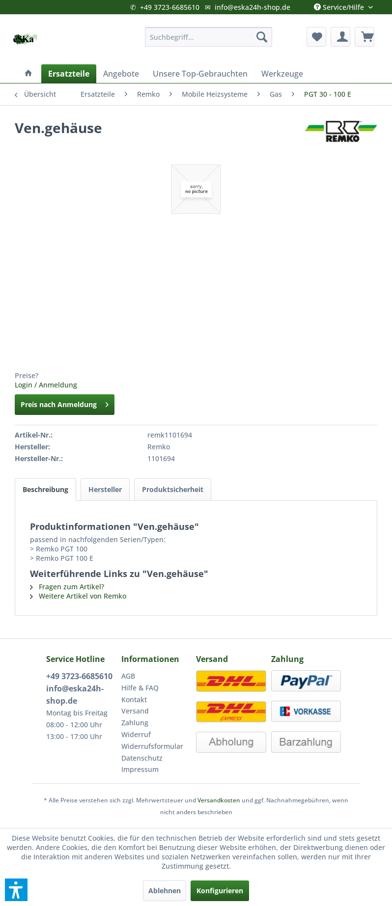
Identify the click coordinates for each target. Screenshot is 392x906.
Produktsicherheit (172, 489)
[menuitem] (208, 37)
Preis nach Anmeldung (65, 403)
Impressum (140, 769)
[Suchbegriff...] (208, 37)
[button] (16, 890)
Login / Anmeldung (46, 384)
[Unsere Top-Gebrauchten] (200, 73)
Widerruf (136, 734)
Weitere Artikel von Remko (78, 596)
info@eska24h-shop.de (252, 7)
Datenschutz (142, 758)
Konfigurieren (219, 890)
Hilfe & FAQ (140, 687)
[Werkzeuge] (282, 73)
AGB (128, 676)
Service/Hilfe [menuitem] (340, 4)
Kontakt (134, 699)
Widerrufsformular (152, 746)
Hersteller (105, 489)
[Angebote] (121, 73)
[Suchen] (262, 37)
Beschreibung (45, 489)
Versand (135, 710)
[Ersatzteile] (68, 73)
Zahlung (134, 722)
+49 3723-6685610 (169, 7)
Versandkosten (218, 800)
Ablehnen (164, 890)
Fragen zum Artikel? (67, 586)
